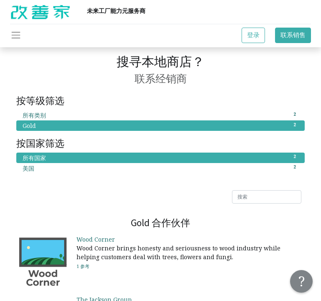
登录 (253, 35)
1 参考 (82, 266)
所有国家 (160, 157)
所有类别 (160, 115)
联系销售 (293, 35)
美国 (160, 168)
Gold (160, 125)
